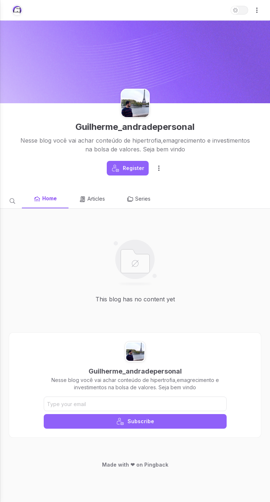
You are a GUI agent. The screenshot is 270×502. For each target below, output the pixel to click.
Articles (92, 199)
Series (138, 199)
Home (45, 198)
